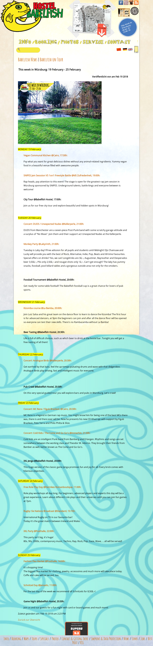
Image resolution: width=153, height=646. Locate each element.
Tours (34, 638)
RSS (82, 642)
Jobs (143, 638)
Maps (26, 638)
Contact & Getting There (75, 638)
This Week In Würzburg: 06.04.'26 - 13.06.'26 (126, 27)
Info (6, 638)
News (126, 638)
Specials (44, 638)
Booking (16, 638)
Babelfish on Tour (51, 59)
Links (135, 638)
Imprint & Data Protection (106, 638)
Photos (55, 638)
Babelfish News (27, 59)
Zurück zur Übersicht (29, 619)
